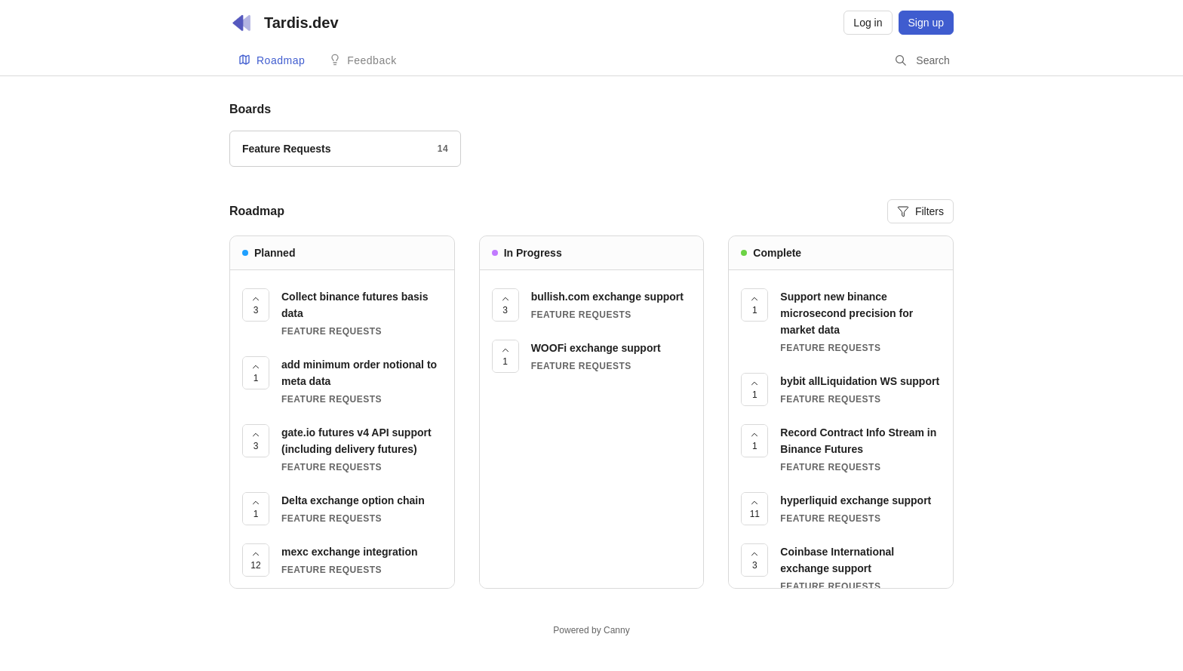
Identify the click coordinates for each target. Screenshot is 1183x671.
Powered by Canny (591, 630)
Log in (867, 23)
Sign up (926, 23)
